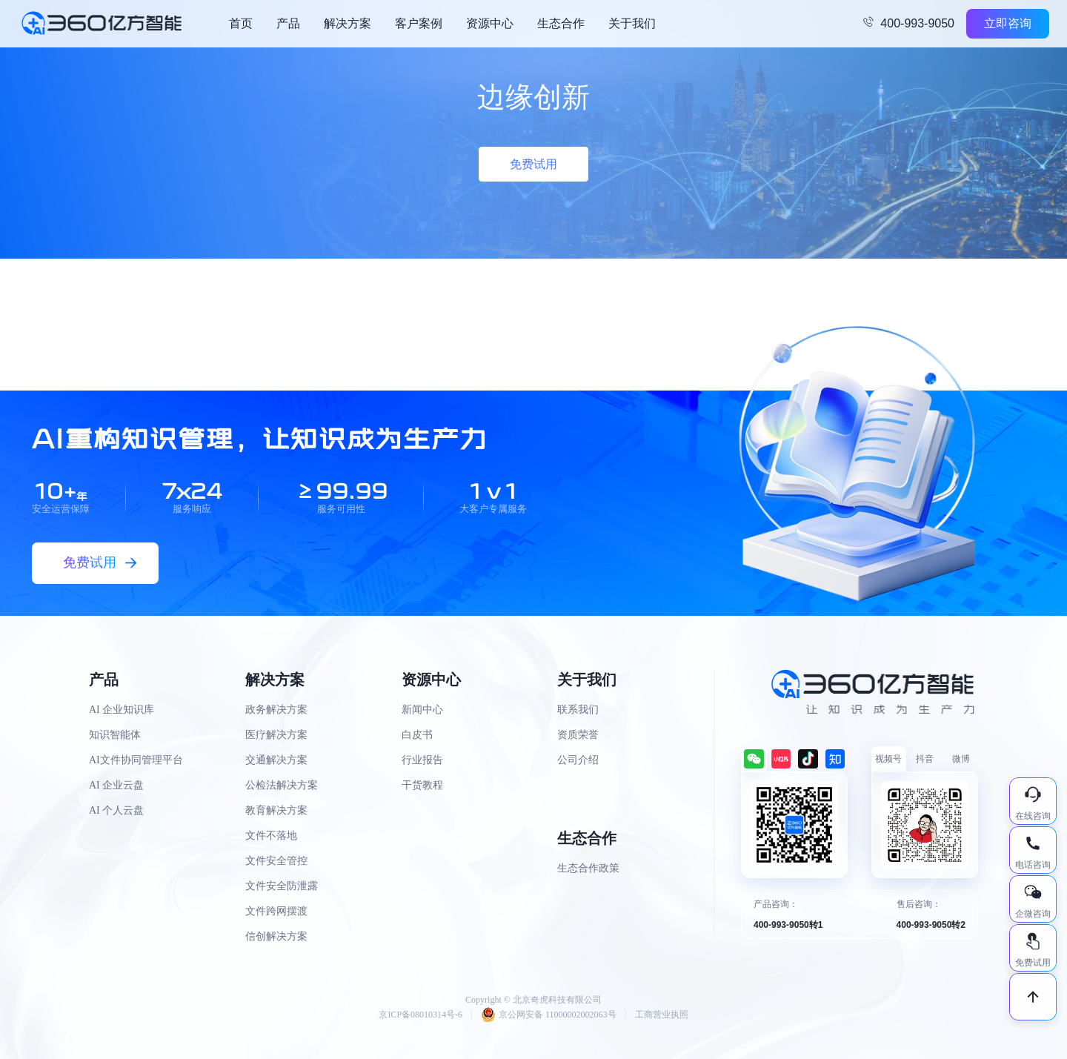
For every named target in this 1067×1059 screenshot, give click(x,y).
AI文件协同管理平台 (136, 760)
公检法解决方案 (281, 785)
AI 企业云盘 (116, 785)
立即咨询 (1007, 23)
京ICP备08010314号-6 (420, 1014)
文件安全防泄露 (281, 886)
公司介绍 (578, 760)
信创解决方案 (276, 936)
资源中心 (489, 23)
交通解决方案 (276, 760)
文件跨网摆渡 (276, 911)
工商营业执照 (661, 1014)
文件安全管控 (276, 860)
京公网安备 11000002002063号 (548, 1014)
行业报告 (422, 760)
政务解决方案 (276, 709)
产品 (288, 23)
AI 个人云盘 (116, 810)
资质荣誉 (578, 734)
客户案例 (418, 23)
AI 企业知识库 (121, 709)
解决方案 (347, 23)
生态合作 (561, 23)
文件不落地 (271, 835)
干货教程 (422, 785)
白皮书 (417, 734)
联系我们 (578, 709)
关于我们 (632, 23)
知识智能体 (115, 734)
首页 (241, 23)
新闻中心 (422, 709)
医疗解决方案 (276, 734)
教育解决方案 (276, 810)
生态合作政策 (588, 868)
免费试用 (533, 164)
